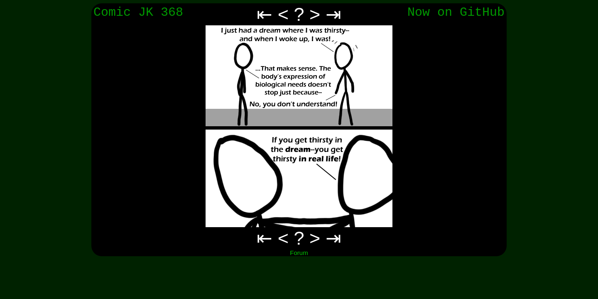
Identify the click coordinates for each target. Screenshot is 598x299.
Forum (299, 252)
